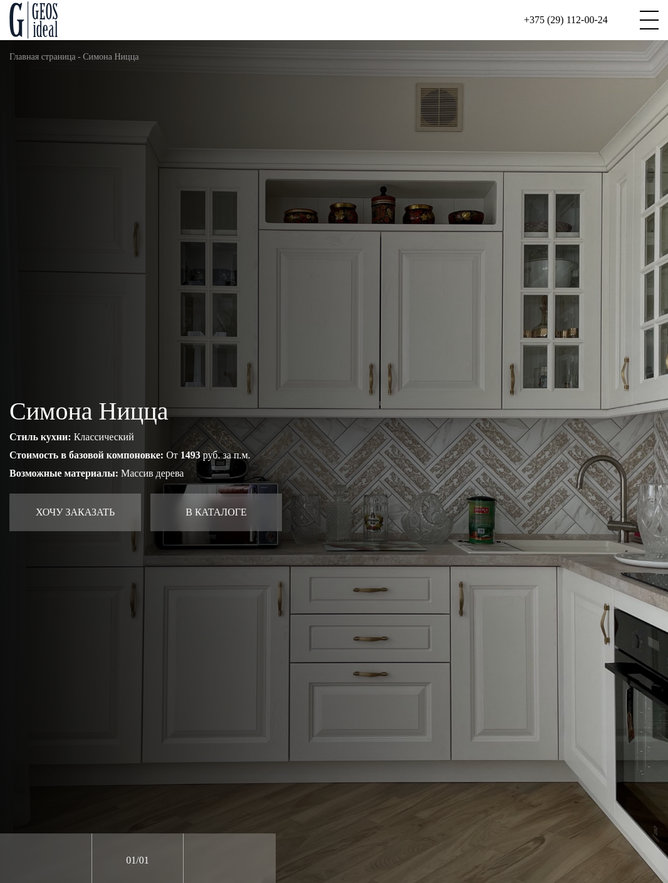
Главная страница (42, 56)
